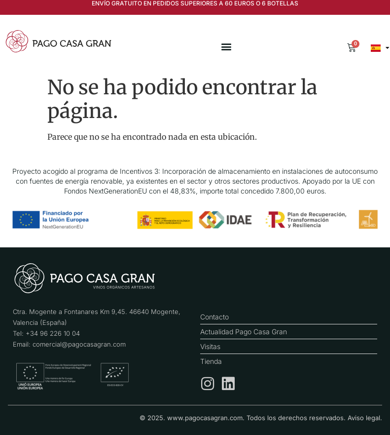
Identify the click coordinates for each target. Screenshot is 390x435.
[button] (226, 47)
